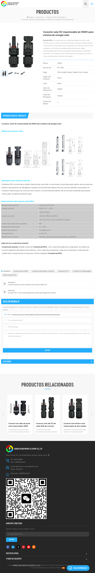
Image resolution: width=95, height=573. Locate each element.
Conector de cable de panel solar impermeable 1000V (19, 425)
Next (91, 414)
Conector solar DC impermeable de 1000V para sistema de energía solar (47, 19)
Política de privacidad (39, 568)
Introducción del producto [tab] (14, 115)
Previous (3, 414)
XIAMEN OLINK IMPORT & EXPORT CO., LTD (13, 3)
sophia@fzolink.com (31, 466)
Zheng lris (19, 469)
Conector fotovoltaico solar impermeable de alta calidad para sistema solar (75, 425)
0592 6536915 (18, 459)
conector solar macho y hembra (43, 271)
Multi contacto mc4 (9, 275)
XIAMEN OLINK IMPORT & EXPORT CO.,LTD (28, 448)
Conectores (40, 17)
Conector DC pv (63, 271)
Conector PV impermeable (82, 271)
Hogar (30, 17)
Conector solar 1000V (21, 271)
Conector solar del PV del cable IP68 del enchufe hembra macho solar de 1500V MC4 (46, 425)
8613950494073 (20, 462)
